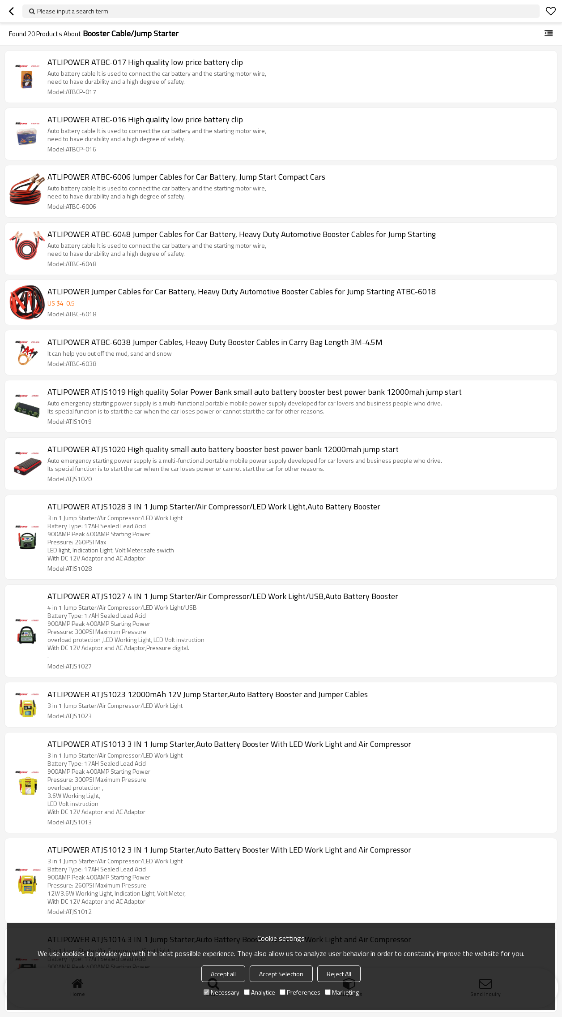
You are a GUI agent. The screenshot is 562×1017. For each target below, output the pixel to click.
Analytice (259, 992)
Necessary (221, 992)
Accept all (223, 973)
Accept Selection (281, 973)
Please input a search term (72, 11)
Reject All (339, 973)
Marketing (342, 992)
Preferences (300, 992)
